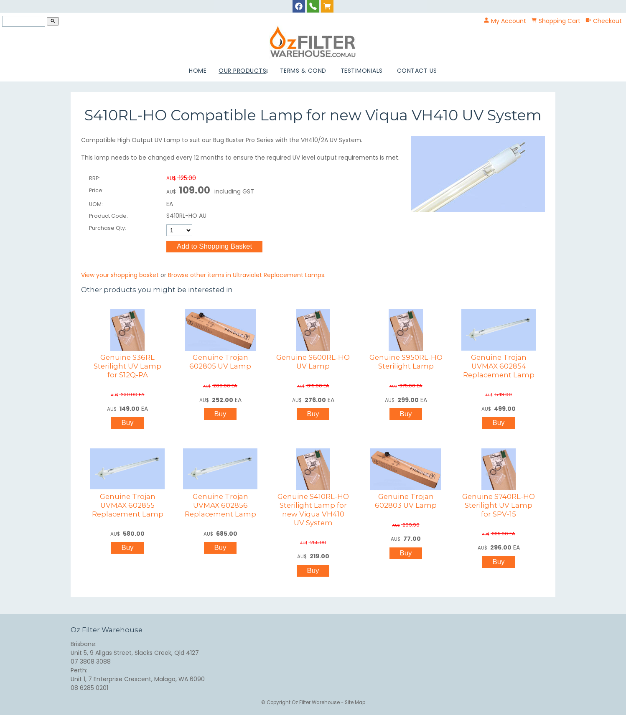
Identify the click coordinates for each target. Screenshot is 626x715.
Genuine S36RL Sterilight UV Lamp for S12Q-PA (127, 366)
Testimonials (362, 70)
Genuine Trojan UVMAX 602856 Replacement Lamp (220, 505)
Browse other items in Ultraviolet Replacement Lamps (246, 275)
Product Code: (108, 215)
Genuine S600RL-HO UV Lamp (313, 361)
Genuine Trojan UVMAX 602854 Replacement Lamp (498, 366)
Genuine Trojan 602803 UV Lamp (406, 500)
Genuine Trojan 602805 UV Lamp (220, 361)
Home (197, 70)
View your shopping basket (120, 275)
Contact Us (417, 70)
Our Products (242, 70)
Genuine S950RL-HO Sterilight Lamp (406, 361)
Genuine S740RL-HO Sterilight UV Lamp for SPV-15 (498, 505)
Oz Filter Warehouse (316, 702)
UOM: (96, 204)
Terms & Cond (303, 70)
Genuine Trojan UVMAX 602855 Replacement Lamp (127, 505)
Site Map (355, 702)
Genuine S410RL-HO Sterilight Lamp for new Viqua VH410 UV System (313, 509)
